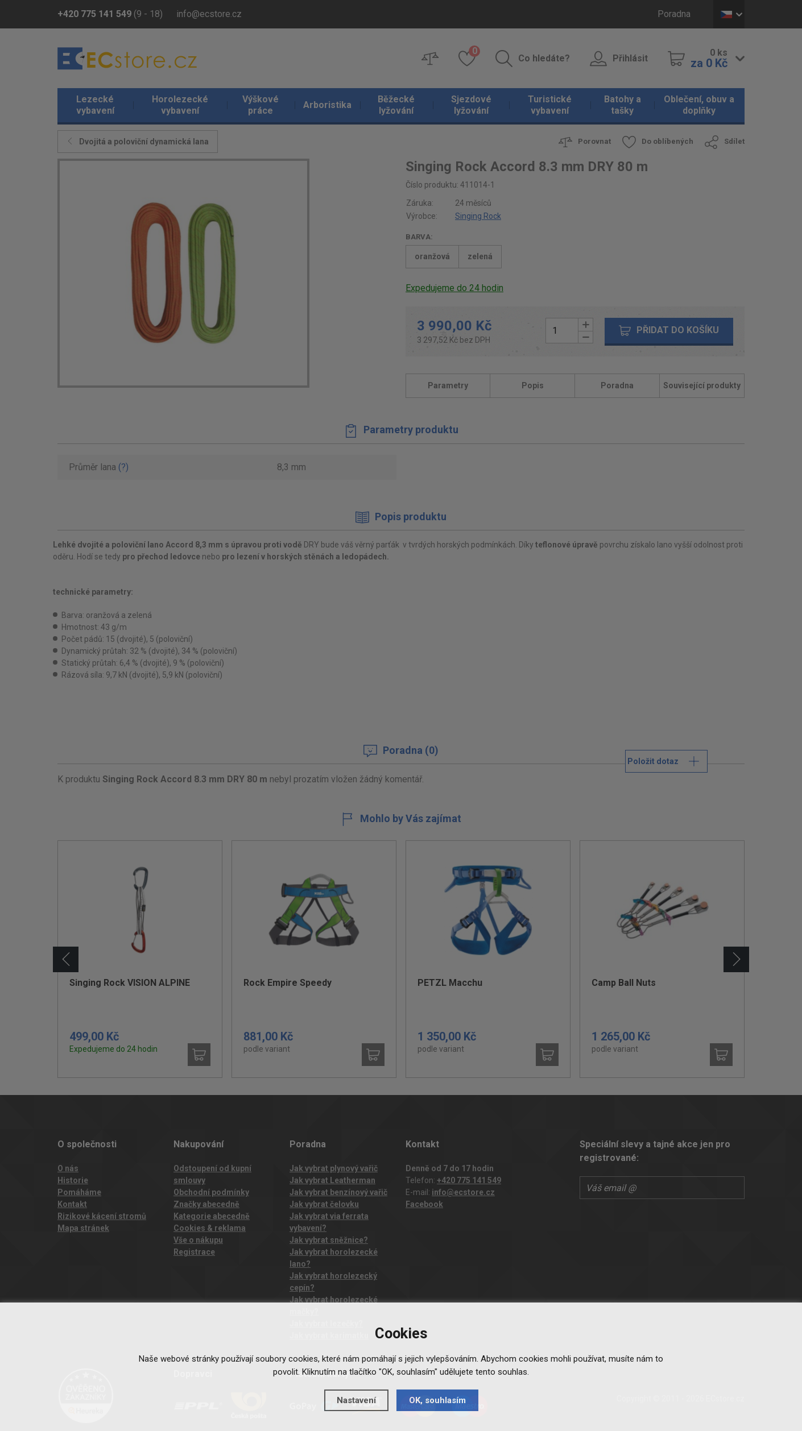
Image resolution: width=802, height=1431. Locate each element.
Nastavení (356, 1400)
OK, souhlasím (437, 1400)
